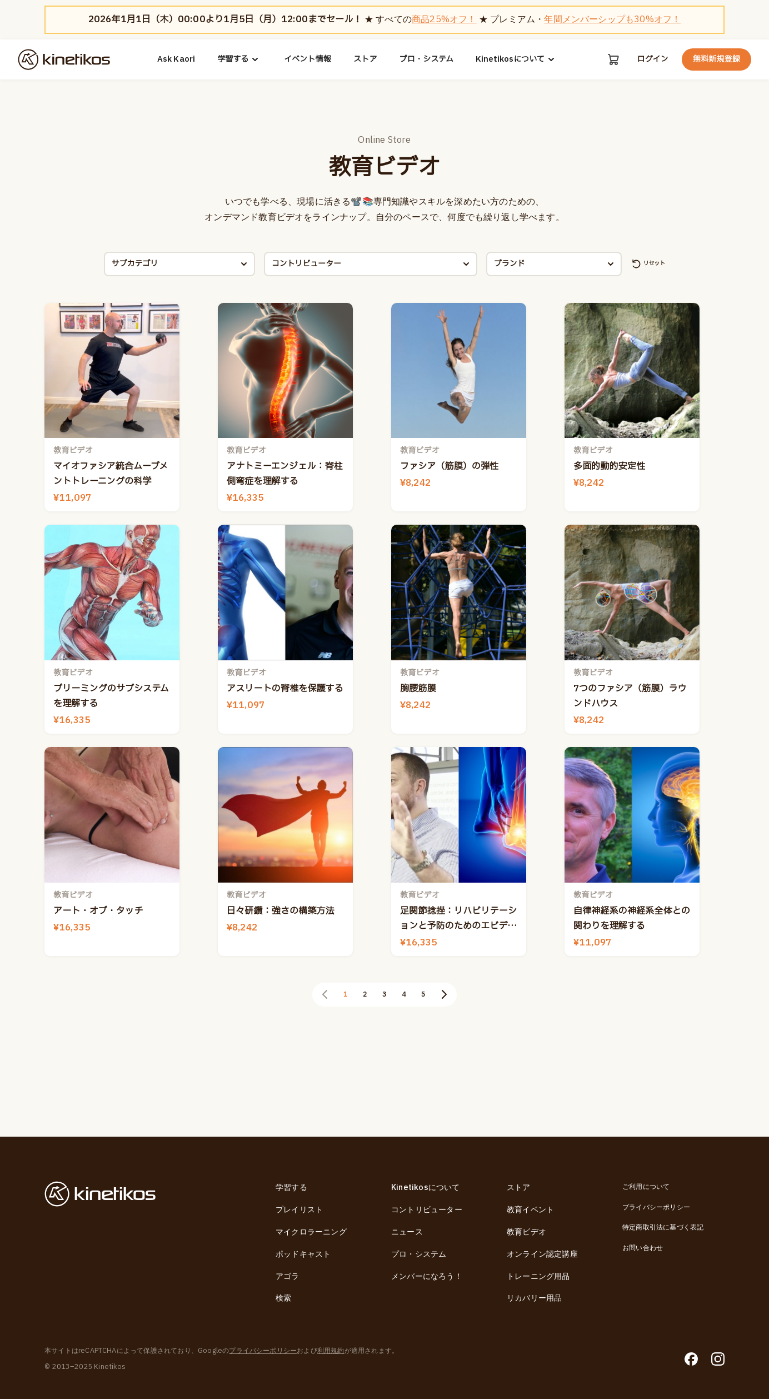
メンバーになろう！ (426, 1276)
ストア (365, 59)
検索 (283, 1299)
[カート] (612, 59)
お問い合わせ (642, 1248)
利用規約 (330, 1351)
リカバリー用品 (534, 1299)
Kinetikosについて (516, 59)
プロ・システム (425, 59)
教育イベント (530, 1210)
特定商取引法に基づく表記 (662, 1228)
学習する (239, 59)
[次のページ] (451, 1070)
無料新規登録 (716, 59)
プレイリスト (299, 1210)
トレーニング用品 (538, 1276)
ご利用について (646, 1187)
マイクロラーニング (311, 1232)
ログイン (652, 59)
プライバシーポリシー (656, 1207)
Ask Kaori (176, 59)
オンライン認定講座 (542, 1254)
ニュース (407, 1232)
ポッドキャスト (303, 1254)
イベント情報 (307, 59)
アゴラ (287, 1276)
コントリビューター (426, 1210)
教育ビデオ (526, 1232)
